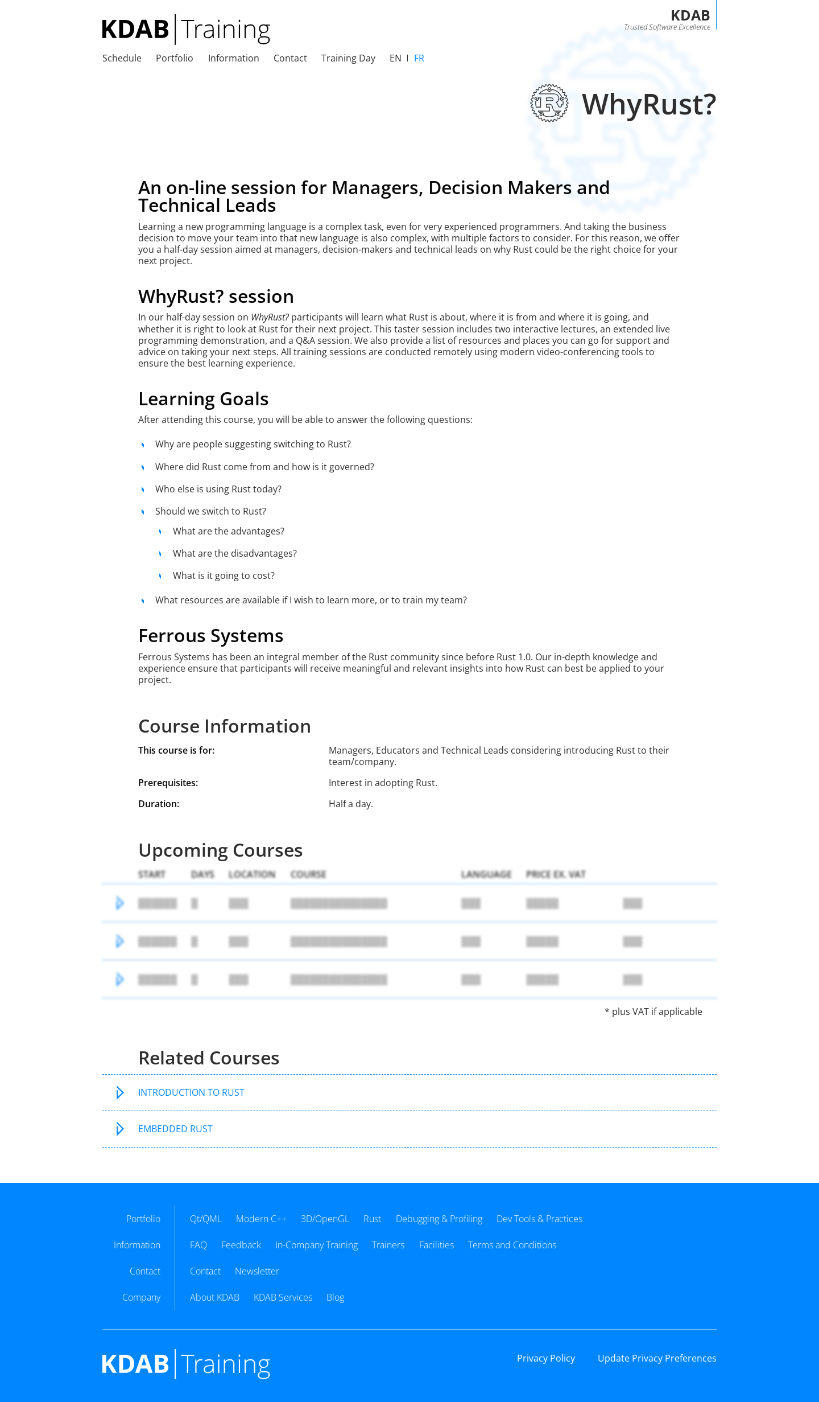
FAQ (198, 1245)
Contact (205, 1271)
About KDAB (214, 1297)
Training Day (348, 58)
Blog (335, 1297)
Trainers (388, 1245)
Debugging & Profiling (439, 1218)
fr (419, 58)
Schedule (122, 58)
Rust (372, 1218)
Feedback (241, 1245)
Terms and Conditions (512, 1245)
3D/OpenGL (325, 1218)
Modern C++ (261, 1218)
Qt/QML (206, 1218)
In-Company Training (316, 1245)
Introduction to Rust (191, 1092)
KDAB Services (283, 1297)
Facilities (436, 1245)
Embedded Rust (175, 1129)
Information (233, 58)
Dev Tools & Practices (539, 1218)
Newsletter (257, 1271)
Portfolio (174, 58)
